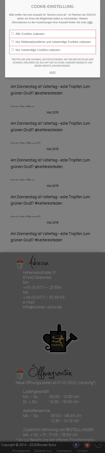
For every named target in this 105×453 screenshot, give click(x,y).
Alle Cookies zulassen (28, 34)
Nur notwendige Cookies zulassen (35, 50)
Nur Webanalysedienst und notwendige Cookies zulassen (51, 42)
